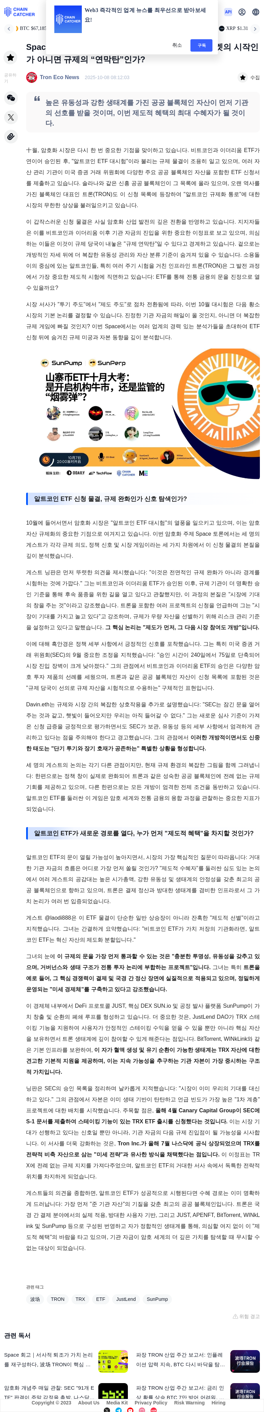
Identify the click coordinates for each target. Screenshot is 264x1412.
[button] (256, 12)
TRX (80, 1299)
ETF (100, 1299)
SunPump (157, 1299)
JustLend (126, 1299)
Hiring (219, 1402)
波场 (35, 1299)
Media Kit (117, 1402)
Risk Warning (189, 1402)
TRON (58, 1299)
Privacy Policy (151, 1402)
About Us (88, 1402)
